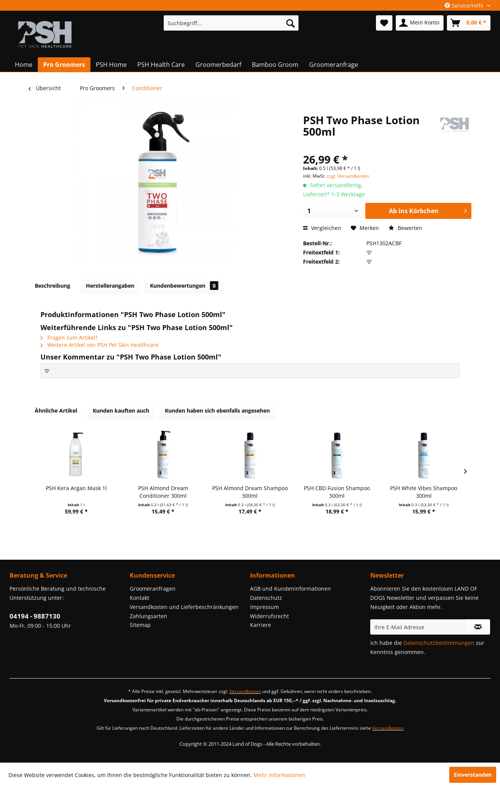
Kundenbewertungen (184, 285)
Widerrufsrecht (269, 616)
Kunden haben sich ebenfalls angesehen (217, 410)
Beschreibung (52, 285)
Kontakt (139, 597)
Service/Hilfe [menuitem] (465, 5)
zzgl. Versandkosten (348, 176)
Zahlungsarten (148, 616)
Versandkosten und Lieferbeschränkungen (184, 606)
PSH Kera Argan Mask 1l (76, 488)
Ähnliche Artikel (56, 410)
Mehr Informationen (279, 775)
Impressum (264, 606)
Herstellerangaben (110, 285)
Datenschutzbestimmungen (438, 642)
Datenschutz (266, 597)
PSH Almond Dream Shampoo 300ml (250, 491)
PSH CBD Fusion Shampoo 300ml (337, 491)
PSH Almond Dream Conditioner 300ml (163, 491)
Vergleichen (322, 228)
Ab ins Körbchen (428, 210)
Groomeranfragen (153, 588)
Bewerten (405, 228)
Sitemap (140, 624)
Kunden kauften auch (121, 410)
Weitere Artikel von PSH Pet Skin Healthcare (99, 344)
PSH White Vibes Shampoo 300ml (423, 491)
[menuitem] (231, 23)
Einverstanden (473, 774)
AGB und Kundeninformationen (290, 588)
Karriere (260, 624)
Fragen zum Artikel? (69, 337)
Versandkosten (245, 691)
